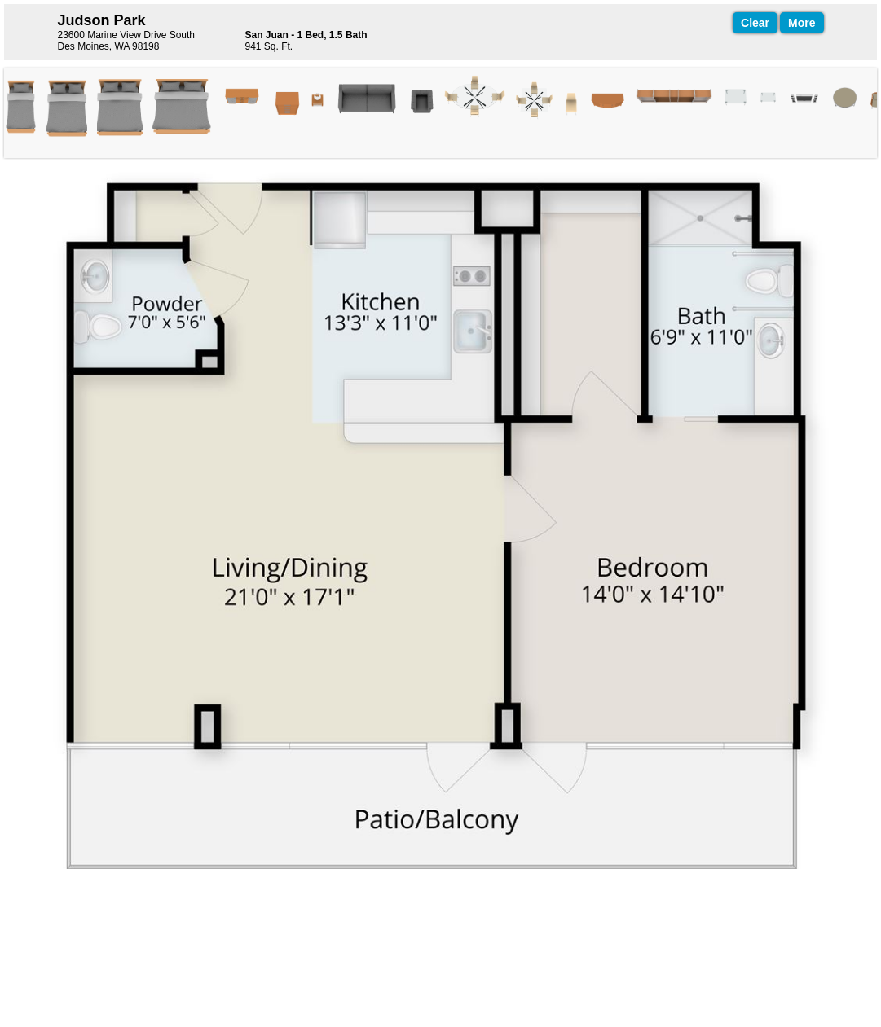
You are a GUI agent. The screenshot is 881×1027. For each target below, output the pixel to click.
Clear (755, 22)
